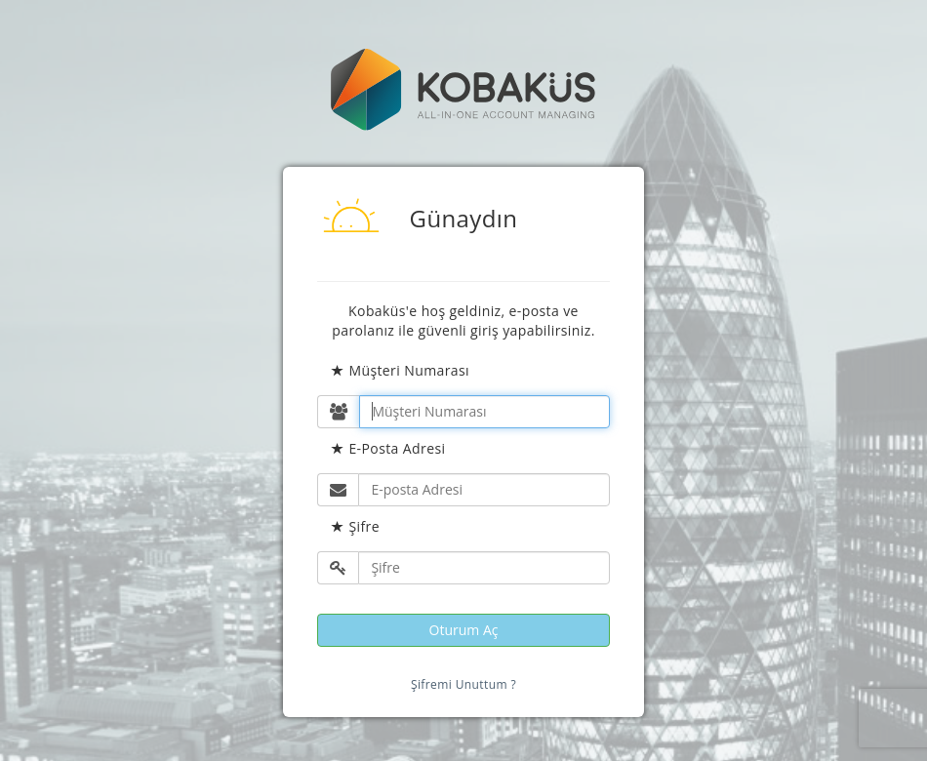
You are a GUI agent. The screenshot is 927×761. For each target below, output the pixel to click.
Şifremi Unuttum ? (463, 684)
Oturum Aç (464, 630)
